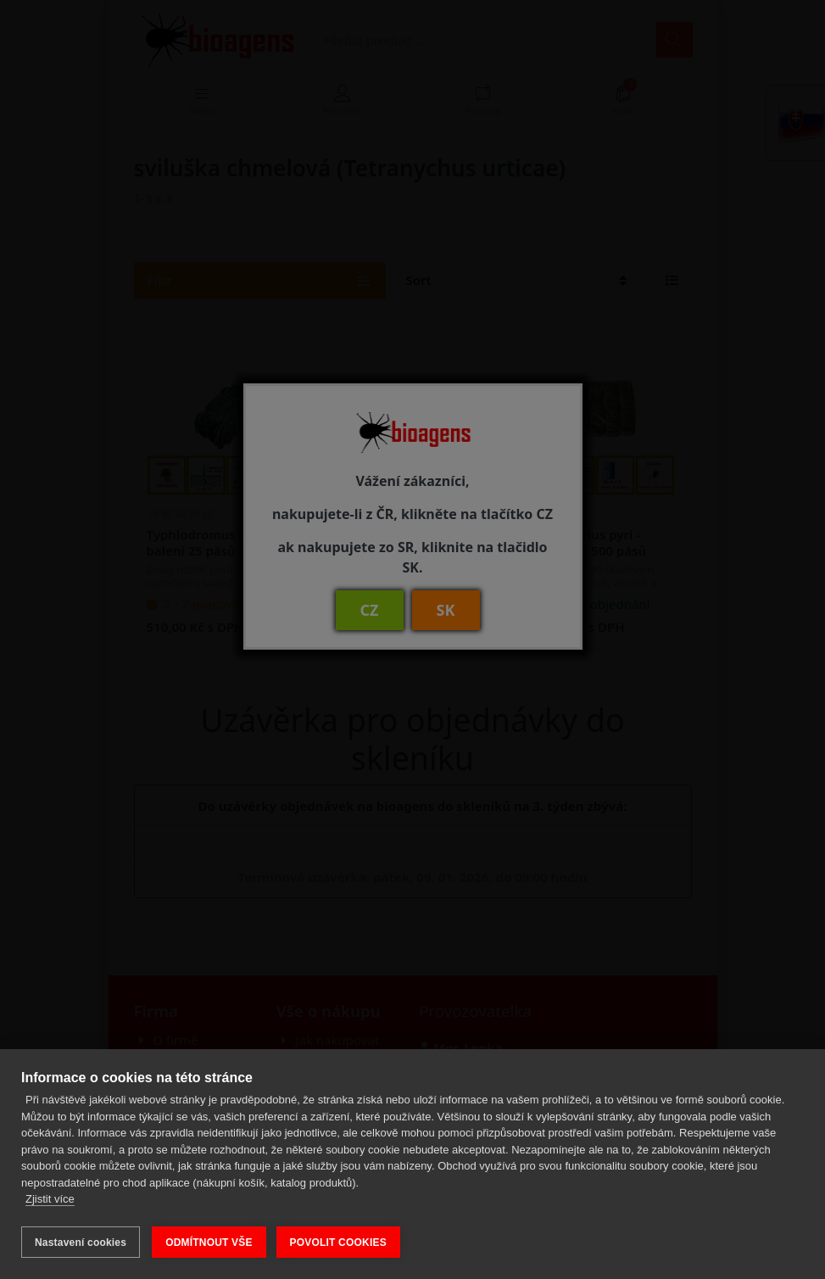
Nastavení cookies (80, 1242)
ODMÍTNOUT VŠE (209, 1242)
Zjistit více (50, 1201)
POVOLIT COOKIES (340, 1242)
